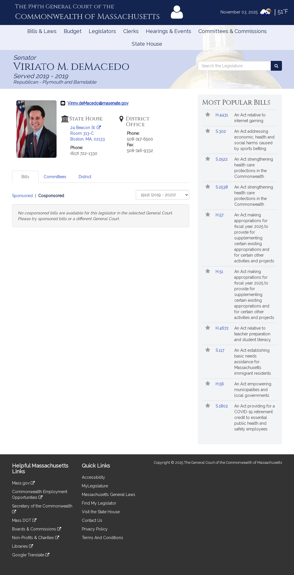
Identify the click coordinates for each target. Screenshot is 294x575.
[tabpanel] (100, 208)
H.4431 (222, 115)
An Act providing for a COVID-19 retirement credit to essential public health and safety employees (254, 417)
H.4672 (223, 328)
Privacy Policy (95, 529)
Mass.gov (23, 483)
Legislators (102, 31)
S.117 (220, 350)
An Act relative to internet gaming (250, 118)
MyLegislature (95, 486)
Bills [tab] (25, 176)
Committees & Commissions (232, 31)
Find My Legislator (99, 503)
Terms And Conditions (102, 537)
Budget (73, 31)
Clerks (131, 31)
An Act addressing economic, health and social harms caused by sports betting (254, 140)
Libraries (22, 546)
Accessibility (93, 477)
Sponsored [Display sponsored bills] (22, 195)
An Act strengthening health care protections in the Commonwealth (253, 168)
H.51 (220, 271)
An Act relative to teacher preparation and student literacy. (252, 334)
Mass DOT (24, 520)
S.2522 (222, 159)
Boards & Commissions (36, 529)
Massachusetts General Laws (108, 494)
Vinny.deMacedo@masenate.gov (97, 103)
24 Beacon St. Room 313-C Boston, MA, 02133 (87, 133)
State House (147, 44)
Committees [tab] (55, 176)
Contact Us (92, 520)
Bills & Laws (42, 31)
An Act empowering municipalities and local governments (252, 390)
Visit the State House (101, 511)
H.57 (220, 215)
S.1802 (222, 406)
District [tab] (85, 176)
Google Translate (30, 555)
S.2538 (222, 187)
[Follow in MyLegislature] (207, 115)
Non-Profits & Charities (35, 537)
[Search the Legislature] (276, 66)
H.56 (220, 384)
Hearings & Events (168, 31)
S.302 (221, 131)
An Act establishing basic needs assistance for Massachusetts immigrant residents (252, 362)
